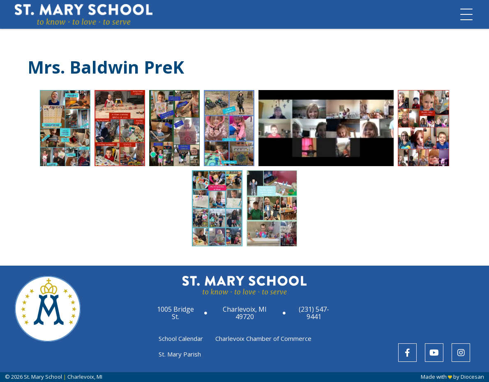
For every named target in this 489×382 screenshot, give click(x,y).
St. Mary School (43, 376)
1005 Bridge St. (175, 313)
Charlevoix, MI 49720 (245, 313)
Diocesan (472, 376)
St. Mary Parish (180, 354)
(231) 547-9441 (314, 313)
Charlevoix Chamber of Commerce (263, 338)
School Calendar (181, 338)
